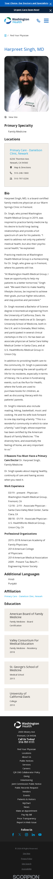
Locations (26, 753)
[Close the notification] (50, 4)
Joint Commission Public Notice (26, 783)
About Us (26, 756)
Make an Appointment (26, 810)
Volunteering (26, 780)
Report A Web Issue (26, 822)
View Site (13, 117)
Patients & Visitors (26, 799)
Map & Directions (22, 167)
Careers (26, 768)
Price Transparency (26, 818)
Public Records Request (26, 787)
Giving (27, 776)
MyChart (26, 803)
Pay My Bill (26, 814)
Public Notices (26, 760)
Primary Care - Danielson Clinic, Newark (26, 152)
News (26, 806)
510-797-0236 (21, 178)
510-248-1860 (21, 172)
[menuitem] (26, 853)
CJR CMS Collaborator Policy (26, 772)
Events (26, 795)
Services (26, 764)
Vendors (26, 791)
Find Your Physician (26, 749)
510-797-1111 (26, 742)
